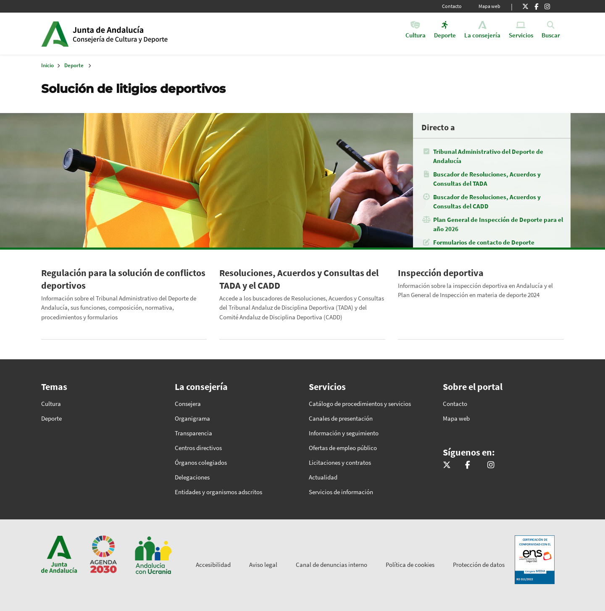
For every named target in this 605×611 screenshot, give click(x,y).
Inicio (137, 34)
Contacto (452, 6)
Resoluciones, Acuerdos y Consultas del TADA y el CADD (299, 279)
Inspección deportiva (441, 273)
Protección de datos (479, 565)
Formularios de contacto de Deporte (483, 242)
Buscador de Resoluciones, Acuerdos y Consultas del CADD (487, 201)
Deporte (74, 65)
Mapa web (489, 6)
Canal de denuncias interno (331, 565)
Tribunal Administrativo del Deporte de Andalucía (488, 156)
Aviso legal (263, 565)
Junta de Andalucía (54, 34)
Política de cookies (410, 565)
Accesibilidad (213, 565)
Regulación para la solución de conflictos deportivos (123, 279)
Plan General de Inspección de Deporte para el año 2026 (498, 224)
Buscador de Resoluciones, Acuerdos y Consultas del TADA (487, 178)
